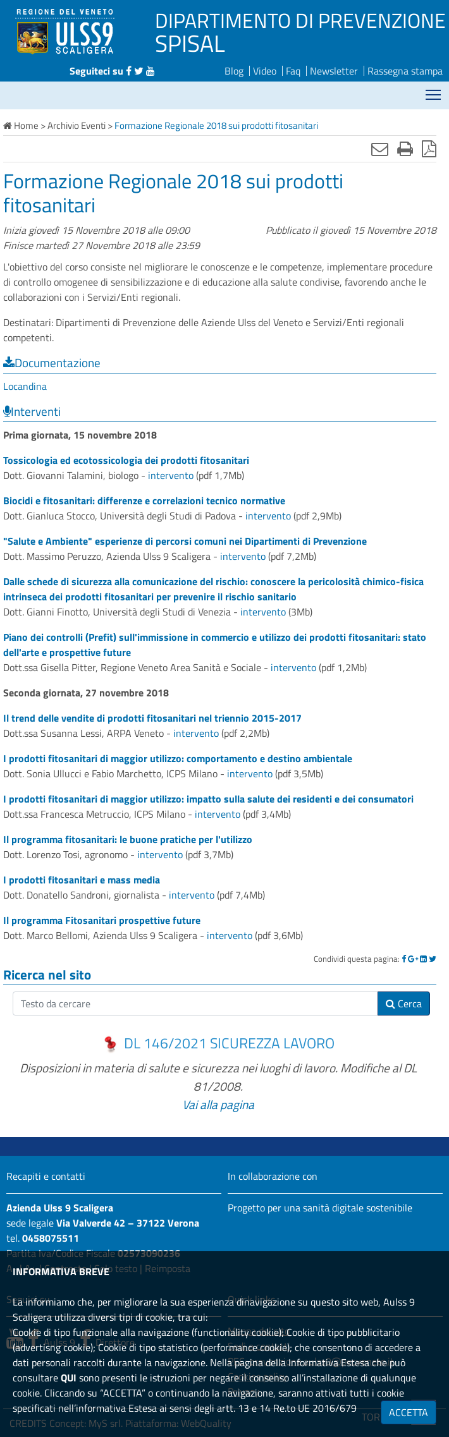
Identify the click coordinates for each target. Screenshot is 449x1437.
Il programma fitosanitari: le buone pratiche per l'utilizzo (127, 839)
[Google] (413, 958)
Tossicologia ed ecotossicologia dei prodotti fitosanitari (126, 460)
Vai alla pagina (218, 1104)
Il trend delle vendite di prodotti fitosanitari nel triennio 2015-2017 (152, 717)
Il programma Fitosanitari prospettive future (101, 920)
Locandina (25, 386)
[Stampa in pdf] (429, 148)
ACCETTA (408, 1412)
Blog (234, 71)
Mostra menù (434, 90)
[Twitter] (432, 958)
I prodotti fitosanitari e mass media (81, 879)
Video (264, 71)
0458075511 (50, 1238)
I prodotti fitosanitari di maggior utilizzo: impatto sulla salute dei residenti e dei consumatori (208, 798)
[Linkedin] (423, 958)
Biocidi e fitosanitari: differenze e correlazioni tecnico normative (144, 500)
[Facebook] (404, 958)
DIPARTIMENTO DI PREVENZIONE (300, 20)
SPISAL (190, 43)
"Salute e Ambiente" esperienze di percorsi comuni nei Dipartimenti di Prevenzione (185, 541)
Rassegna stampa (405, 71)
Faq (293, 71)
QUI (69, 1377)
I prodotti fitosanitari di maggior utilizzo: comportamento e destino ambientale (177, 758)
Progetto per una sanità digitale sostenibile (320, 1207)
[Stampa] (405, 148)
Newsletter (334, 71)
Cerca (404, 1003)
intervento (171, 475)
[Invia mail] (379, 148)
